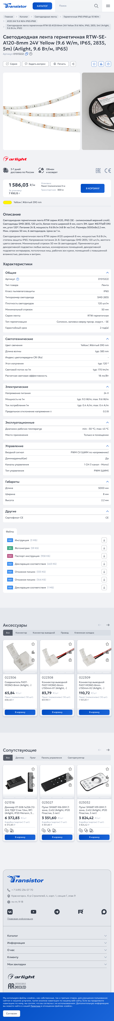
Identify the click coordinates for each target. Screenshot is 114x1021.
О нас (11, 950)
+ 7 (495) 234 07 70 (22, 889)
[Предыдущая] (99, 625)
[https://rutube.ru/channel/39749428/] (80, 911)
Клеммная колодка (84, 632)
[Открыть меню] (108, 6)
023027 (47, 802)
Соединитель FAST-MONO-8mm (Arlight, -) (18, 684)
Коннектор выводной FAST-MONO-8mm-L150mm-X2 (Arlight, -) (91, 685)
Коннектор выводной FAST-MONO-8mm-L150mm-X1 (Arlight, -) (54, 685)
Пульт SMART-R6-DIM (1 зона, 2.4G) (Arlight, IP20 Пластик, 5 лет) (56, 810)
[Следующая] (108, 625)
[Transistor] (15, 5)
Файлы (10, 531)
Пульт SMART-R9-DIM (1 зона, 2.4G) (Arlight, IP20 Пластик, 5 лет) (93, 810)
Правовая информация (20, 918)
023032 (84, 802)
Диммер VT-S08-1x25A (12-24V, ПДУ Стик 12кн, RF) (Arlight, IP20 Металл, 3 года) (20, 810)
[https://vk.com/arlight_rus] (10, 911)
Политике (36, 1006)
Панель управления (52, 757)
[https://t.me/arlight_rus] (57, 911)
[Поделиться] (73, 64)
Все (8, 632)
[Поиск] (96, 6)
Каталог (42, 5)
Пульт (33, 757)
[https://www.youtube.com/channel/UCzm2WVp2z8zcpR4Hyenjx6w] (33, 911)
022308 (47, 677)
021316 (10, 802)
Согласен (11, 1013)
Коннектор (21, 632)
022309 (84, 677)
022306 (10, 677)
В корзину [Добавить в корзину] (92, 188)
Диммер (20, 757)
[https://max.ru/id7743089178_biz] (104, 911)
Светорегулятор (76, 757)
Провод (65, 632)
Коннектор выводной (44, 632)
